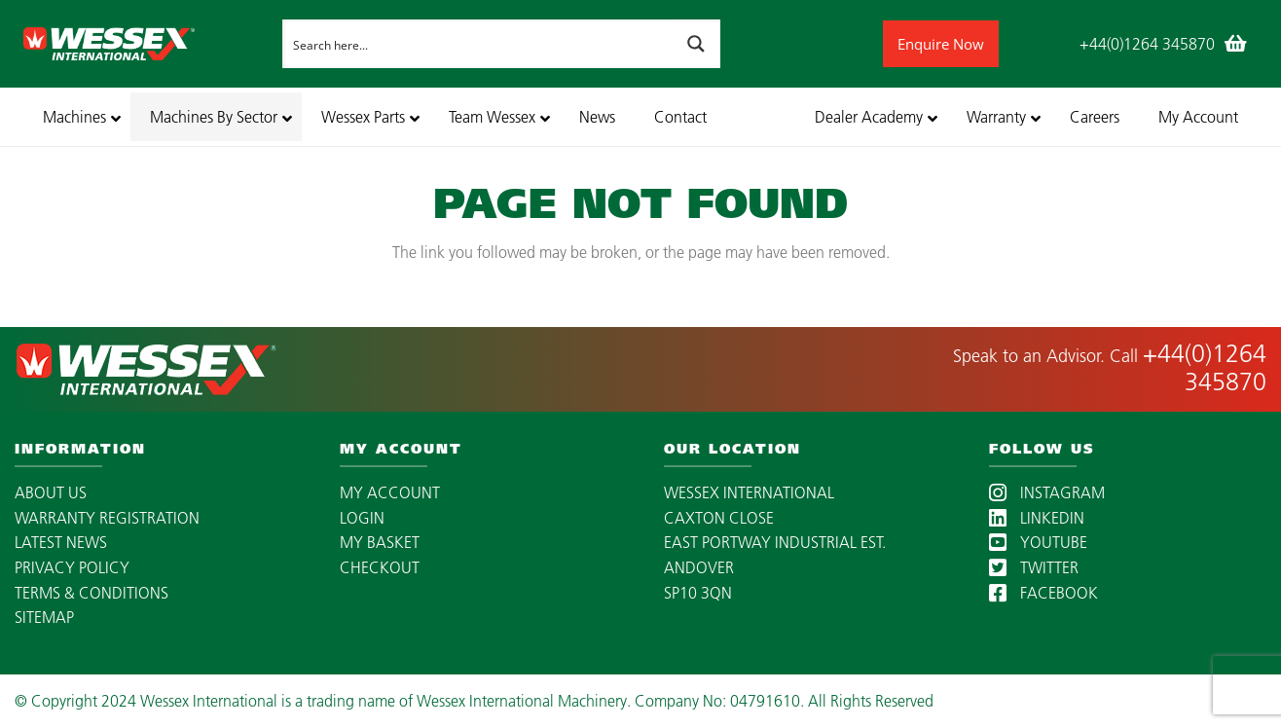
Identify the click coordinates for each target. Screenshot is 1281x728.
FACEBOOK (1043, 592)
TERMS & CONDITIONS (91, 592)
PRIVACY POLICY (72, 567)
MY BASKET (380, 542)
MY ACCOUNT (390, 492)
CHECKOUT (380, 567)
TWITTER (1034, 567)
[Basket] (1236, 44)
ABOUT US (51, 492)
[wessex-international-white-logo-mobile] (147, 44)
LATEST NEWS (61, 542)
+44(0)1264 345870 (1204, 367)
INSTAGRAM (1047, 492)
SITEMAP (44, 617)
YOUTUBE (1038, 542)
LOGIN (362, 518)
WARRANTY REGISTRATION (107, 518)
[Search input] (478, 43)
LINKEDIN (1036, 518)
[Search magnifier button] (696, 43)
